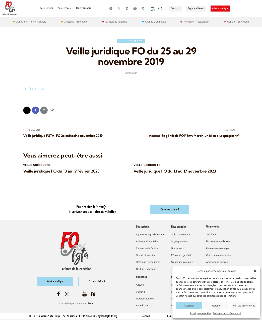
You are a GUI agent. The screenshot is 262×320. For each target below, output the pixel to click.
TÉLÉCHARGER (33, 89)
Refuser (216, 305)
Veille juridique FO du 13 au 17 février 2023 (62, 171)
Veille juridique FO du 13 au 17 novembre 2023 (176, 171)
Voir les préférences (244, 305)
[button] (255, 271)
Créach (89, 304)
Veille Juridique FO (131, 41)
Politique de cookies (200, 313)
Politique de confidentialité (227, 313)
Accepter (189, 305)
